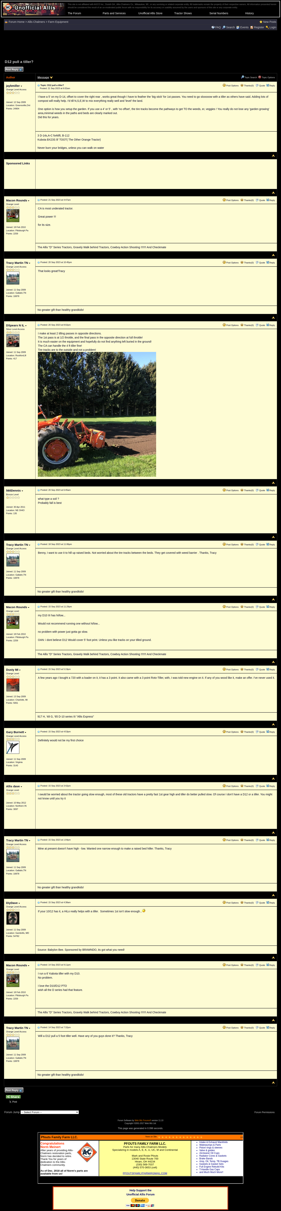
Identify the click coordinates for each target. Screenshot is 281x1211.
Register (259, 27)
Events (242, 27)
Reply (272, 85)
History (249, 13)
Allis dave (14, 786)
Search (228, 27)
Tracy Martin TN (18, 262)
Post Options (231, 85)
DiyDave (13, 902)
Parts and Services (114, 13)
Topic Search (249, 77)
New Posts (269, 21)
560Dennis (14, 490)
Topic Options (266, 77)
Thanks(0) (247, 85)
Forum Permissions (265, 1112)
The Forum (74, 13)
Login (272, 27)
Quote (262, 85)
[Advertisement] (140, 44)
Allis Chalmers (36, 21)
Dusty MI (13, 669)
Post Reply (13, 69)
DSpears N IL (16, 325)
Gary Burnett (16, 732)
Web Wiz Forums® (143, 1120)
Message (43, 77)
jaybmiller (14, 85)
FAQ (218, 27)
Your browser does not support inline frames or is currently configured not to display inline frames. (140, 1158)
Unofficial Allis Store (150, 13)
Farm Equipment (58, 21)
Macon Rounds (17, 200)
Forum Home (17, 21)
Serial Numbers (218, 13)
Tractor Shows (183, 13)
